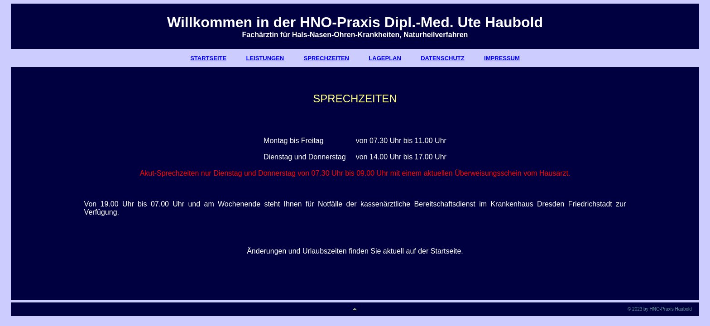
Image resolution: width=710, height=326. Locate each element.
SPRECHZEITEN (326, 58)
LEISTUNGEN (265, 58)
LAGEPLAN (385, 58)
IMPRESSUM (502, 58)
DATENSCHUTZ (443, 58)
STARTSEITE (208, 58)
